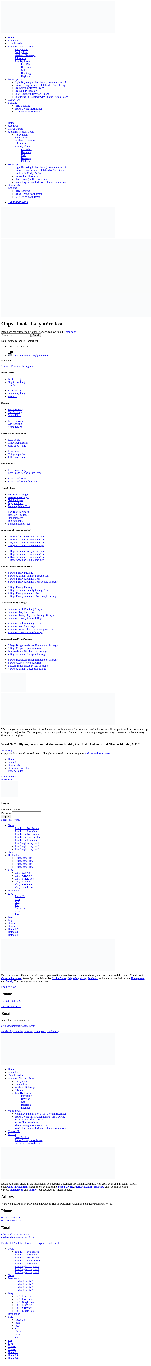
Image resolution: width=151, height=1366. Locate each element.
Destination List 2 (24, 860)
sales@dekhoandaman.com (15, 1234)
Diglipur (25, 76)
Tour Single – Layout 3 (27, 849)
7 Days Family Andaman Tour (24, 578)
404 (17, 905)
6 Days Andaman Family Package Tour (28, 575)
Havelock (26, 67)
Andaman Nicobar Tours (21, 46)
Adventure (20, 58)
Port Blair (26, 64)
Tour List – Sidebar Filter (28, 837)
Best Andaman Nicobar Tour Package (28, 651)
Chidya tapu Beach (18, 442)
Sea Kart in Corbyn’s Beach (29, 88)
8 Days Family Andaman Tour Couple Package (33, 581)
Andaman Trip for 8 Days (21, 612)
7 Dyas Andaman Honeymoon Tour (26, 542)
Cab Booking (15, 412)
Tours (11, 825)
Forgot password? (10, 819)
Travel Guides (15, 43)
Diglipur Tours (15, 503)
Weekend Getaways (25, 55)
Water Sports (15, 79)
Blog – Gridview (23, 875)
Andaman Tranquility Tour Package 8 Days (31, 615)
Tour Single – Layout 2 (27, 846)
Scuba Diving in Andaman (28, 108)
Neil (23, 70)
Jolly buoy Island (17, 445)
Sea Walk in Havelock (26, 90)
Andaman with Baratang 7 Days (25, 609)
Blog (10, 869)
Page (10, 893)
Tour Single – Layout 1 (27, 843)
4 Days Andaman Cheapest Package (27, 654)
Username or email (11, 809)
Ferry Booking (22, 105)
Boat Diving (14, 379)
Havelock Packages (18, 497)
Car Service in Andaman (27, 111)
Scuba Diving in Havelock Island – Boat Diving (40, 85)
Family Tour (21, 52)
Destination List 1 (24, 858)
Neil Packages (15, 500)
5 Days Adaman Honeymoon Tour (26, 536)
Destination (14, 855)
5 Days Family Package (20, 572)
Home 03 (13, 932)
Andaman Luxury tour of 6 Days (25, 618)
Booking (12, 102)
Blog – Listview (23, 872)
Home (11, 37)
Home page (70, 331)
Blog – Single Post (24, 878)
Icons (17, 899)
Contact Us (14, 99)
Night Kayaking (16, 382)
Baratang (26, 73)
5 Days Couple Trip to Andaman (25, 648)
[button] (75, 117)
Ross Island (14, 439)
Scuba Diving (15, 415)
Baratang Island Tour (19, 506)
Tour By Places (23, 61)
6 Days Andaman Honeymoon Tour (26, 539)
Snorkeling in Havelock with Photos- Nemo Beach (41, 96)
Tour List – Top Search (27, 828)
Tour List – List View (26, 831)
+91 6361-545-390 (11, 1000)
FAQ (17, 902)
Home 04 (13, 934)
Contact (12, 923)
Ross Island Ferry (17, 470)
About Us (13, 40)
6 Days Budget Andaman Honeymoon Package (33, 645)
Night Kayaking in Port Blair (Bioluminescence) (40, 82)
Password (6, 813)
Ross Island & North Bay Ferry (24, 473)
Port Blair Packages (18, 494)
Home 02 (13, 929)
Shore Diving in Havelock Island (32, 93)
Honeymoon (21, 49)
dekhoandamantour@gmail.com (18, 1025)
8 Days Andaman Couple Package (26, 545)
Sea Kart (12, 385)
